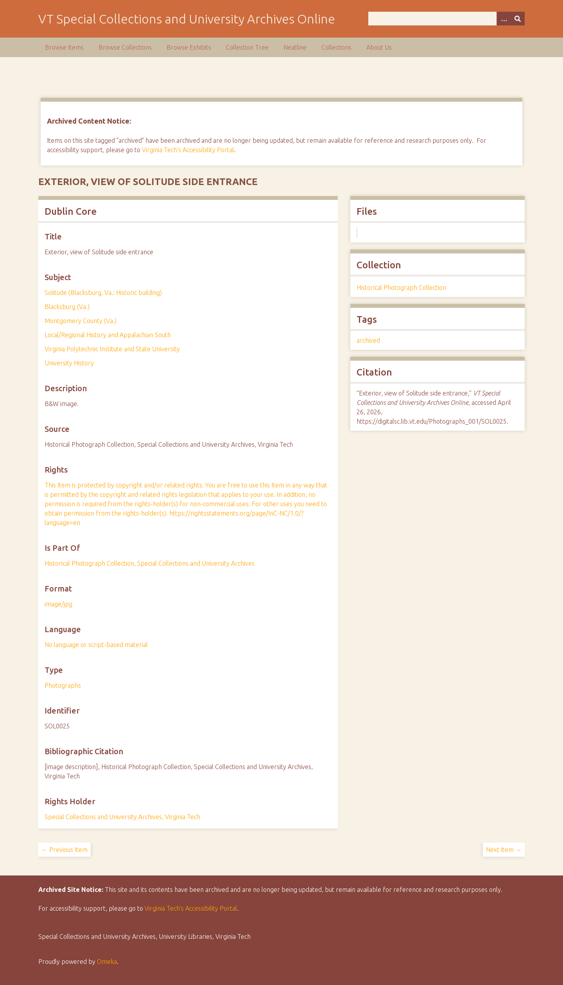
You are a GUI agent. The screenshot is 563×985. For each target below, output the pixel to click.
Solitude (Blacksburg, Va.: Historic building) (103, 292)
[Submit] (518, 18)
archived (368, 340)
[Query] (446, 18)
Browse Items (64, 47)
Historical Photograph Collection (401, 287)
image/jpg (58, 604)
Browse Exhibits (189, 47)
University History (69, 363)
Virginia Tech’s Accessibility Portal (191, 908)
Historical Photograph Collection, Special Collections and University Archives (150, 563)
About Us (379, 47)
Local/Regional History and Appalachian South (108, 334)
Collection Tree (247, 47)
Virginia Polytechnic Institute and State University (112, 348)
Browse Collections (125, 47)
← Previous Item (64, 849)
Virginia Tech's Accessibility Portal (188, 149)
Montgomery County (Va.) (81, 320)
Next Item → (504, 849)
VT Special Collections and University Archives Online (186, 19)
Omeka (107, 961)
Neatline (295, 47)
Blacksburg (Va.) (67, 306)
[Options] (504, 18)
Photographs (63, 685)
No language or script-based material (96, 644)
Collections (336, 47)
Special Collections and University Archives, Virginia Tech (122, 816)
